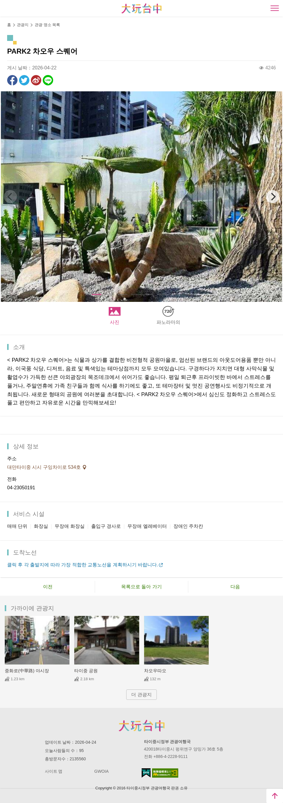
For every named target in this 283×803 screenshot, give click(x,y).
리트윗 (24, 80)
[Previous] (10, 196)
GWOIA (101, 771)
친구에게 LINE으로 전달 (48, 80)
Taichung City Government (142, 726)
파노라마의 (168, 322)
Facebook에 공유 (12, 80)
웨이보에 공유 (36, 80)
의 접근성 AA (165, 773)
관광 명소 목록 (47, 25)
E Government (146, 772)
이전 (48, 586)
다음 (235, 586)
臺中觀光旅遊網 (141, 8)
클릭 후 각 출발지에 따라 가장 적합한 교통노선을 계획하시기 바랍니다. (82, 564)
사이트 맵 (54, 771)
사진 (114, 322)
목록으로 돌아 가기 (141, 586)
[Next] (272, 196)
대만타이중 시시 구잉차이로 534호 (44, 467)
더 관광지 (141, 694)
